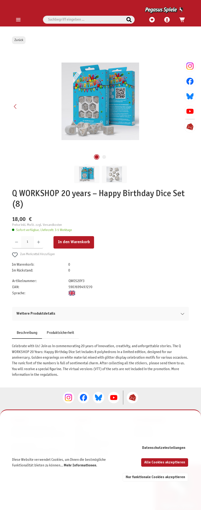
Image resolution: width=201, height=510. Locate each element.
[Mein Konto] (167, 20)
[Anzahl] (27, 242)
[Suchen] (129, 20)
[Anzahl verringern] (16, 242)
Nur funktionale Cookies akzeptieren (155, 477)
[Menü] (18, 20)
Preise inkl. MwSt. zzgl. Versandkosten (37, 225)
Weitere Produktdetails (35, 313)
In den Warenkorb (74, 242)
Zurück (18, 40)
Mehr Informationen (80, 465)
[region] (100, 117)
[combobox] (83, 20)
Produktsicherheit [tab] (60, 333)
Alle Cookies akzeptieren (164, 462)
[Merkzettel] (152, 20)
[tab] (27, 333)
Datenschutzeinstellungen (163, 448)
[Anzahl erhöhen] (38, 242)
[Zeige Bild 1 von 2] (97, 157)
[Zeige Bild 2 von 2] (104, 157)
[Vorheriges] (15, 106)
